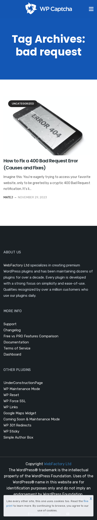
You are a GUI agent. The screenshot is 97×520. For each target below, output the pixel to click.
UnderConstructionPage (23, 383)
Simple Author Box (18, 437)
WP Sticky (11, 431)
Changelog (12, 330)
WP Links (10, 407)
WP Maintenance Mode (21, 389)
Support (10, 324)
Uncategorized (23, 103)
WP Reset (11, 395)
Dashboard (12, 354)
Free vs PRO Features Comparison (30, 336)
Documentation (16, 342)
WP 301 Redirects (17, 425)
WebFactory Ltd (16, 265)
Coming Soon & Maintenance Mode (31, 419)
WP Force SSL (14, 401)
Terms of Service (16, 348)
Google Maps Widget (19, 413)
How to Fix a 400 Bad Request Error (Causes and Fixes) (40, 164)
